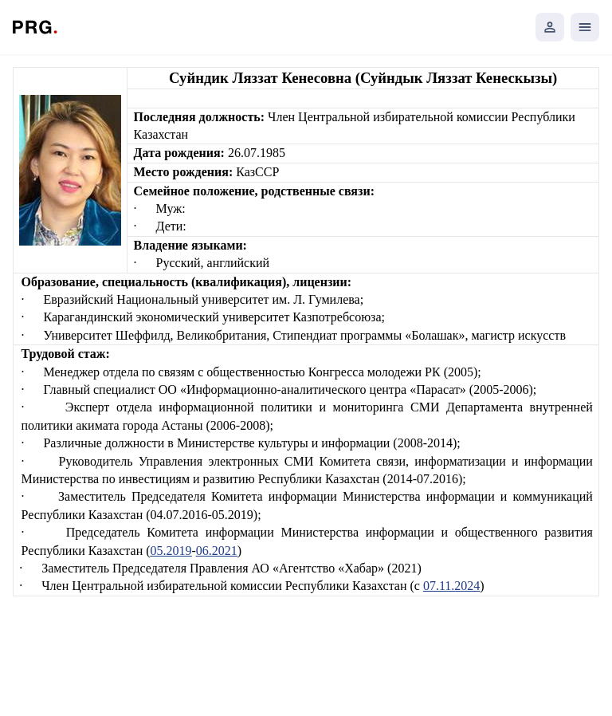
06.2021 (216, 550)
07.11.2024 (451, 585)
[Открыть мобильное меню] (585, 27)
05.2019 (171, 550)
